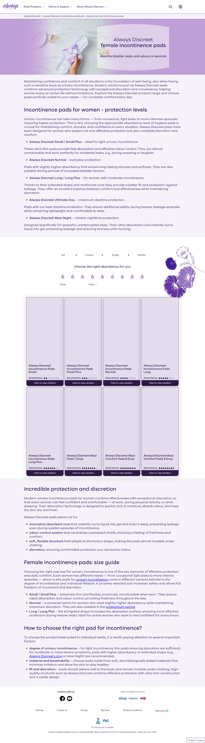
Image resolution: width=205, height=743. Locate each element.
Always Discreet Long (45, 607)
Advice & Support (59, 6)
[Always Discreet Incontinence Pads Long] (160, 326)
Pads (63, 284)
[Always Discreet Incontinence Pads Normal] (121, 326)
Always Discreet (32, 16)
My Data (105, 661)
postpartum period (120, 558)
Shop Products (32, 6)
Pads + (93, 284)
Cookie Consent (196, 740)
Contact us (62, 661)
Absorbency (35, 353)
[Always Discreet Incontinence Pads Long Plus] (45, 392)
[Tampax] (133, 649)
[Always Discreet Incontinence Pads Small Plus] (83, 326)
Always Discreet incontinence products (63, 16)
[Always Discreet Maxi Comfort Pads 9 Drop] (160, 392)
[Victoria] (143, 650)
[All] (63, 255)
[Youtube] (69, 650)
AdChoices (162, 661)
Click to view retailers (83, 423)
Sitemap (40, 661)
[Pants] (142, 255)
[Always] (123, 649)
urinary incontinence (92, 530)
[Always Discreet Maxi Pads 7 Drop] (83, 392)
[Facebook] (63, 650)
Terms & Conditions (132, 661)
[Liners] (89, 255)
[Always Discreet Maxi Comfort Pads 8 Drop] (121, 392)
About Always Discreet (90, 6)
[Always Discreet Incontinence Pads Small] (45, 326)
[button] (171, 7)
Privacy (84, 661)
